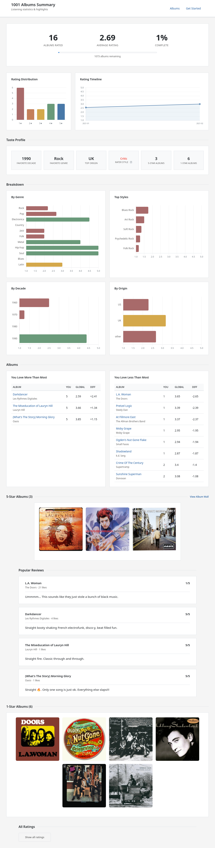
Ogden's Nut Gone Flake (131, 440)
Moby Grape (123, 428)
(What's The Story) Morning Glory (34, 417)
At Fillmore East (126, 417)
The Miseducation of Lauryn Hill (33, 406)
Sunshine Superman (128, 474)
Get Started (193, 8)
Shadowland (123, 451)
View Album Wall (199, 496)
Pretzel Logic (124, 406)
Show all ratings (34, 837)
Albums (175, 8)
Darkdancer (20, 394)
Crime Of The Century (129, 463)
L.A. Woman (123, 394)
